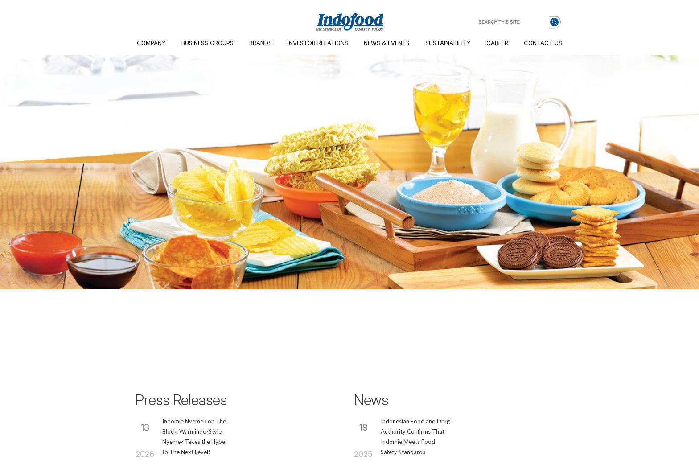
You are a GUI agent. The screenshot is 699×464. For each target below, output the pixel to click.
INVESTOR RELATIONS (318, 42)
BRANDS (260, 42)
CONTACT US (543, 42)
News (371, 400)
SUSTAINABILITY (448, 42)
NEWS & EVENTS (387, 42)
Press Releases (181, 400)
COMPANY (151, 42)
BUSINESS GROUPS (207, 42)
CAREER (497, 42)
